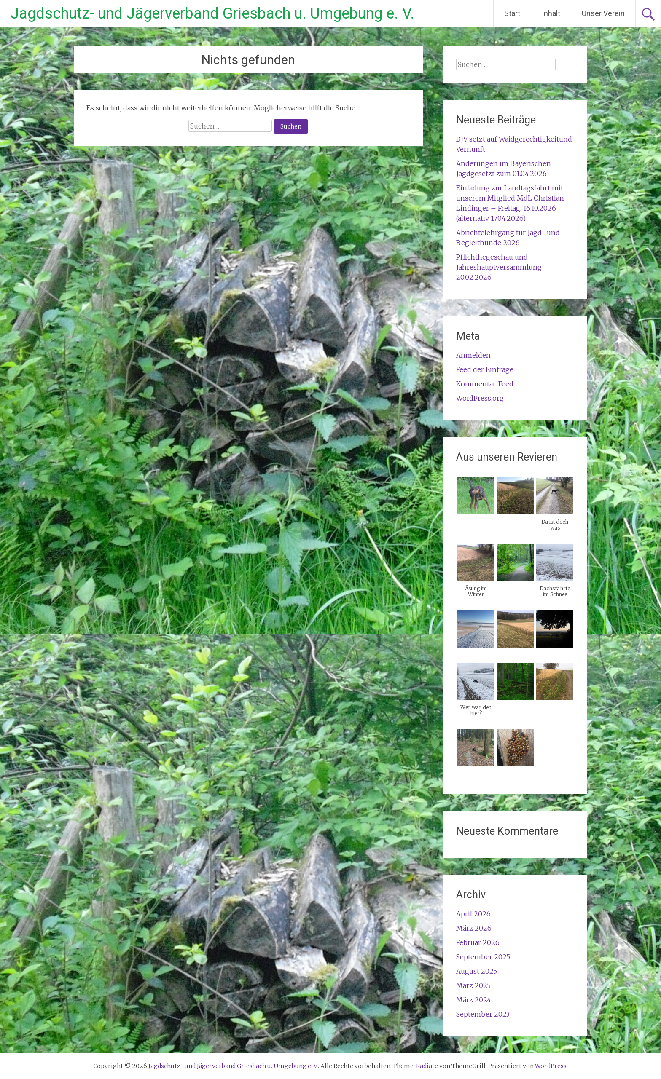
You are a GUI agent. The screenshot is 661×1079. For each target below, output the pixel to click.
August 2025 (476, 971)
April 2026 (473, 914)
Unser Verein (603, 13)
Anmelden (473, 355)
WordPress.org (480, 398)
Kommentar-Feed (484, 384)
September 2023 (483, 1014)
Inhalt (551, 13)
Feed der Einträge (484, 369)
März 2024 (473, 1000)
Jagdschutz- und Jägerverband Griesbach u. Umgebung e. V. (212, 13)
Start (512, 13)
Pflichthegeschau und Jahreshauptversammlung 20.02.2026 (499, 267)
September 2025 (483, 957)
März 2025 (473, 985)
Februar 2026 (478, 942)
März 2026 (474, 928)
